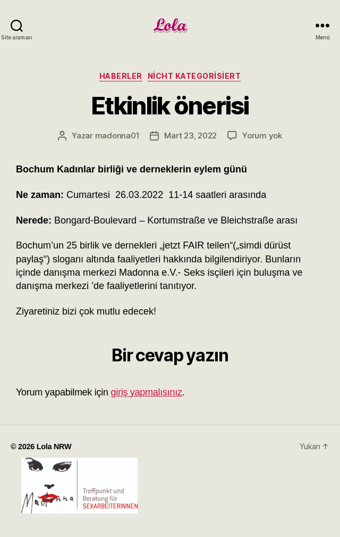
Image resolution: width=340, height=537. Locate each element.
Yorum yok (262, 135)
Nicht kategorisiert (194, 75)
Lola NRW (54, 446)
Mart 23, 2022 (190, 135)
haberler (120, 75)
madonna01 (117, 135)
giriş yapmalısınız (146, 392)
